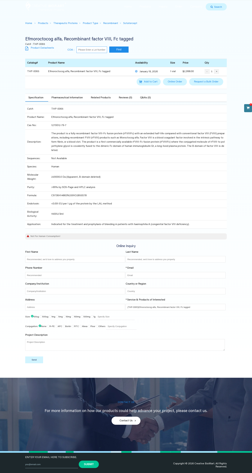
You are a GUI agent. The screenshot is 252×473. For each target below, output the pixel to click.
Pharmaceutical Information (67, 97)
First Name (31, 252)
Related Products (101, 97)
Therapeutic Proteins (65, 23)
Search (217, 7)
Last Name (132, 252)
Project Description (36, 335)
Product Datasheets (42, 48)
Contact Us (126, 420)
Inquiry (163, 6)
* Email (130, 268)
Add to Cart (151, 81)
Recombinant (110, 23)
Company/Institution (37, 284)
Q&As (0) (145, 97)
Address (30, 300)
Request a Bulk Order (206, 81)
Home (128, 6)
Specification (35, 97)
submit (89, 464)
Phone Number (33, 268)
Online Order (175, 81)
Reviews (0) (125, 97)
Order (178, 6)
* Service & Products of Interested (145, 300)
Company (196, 6)
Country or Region (136, 284)
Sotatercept (130, 23)
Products (145, 6)
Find (118, 49)
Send (34, 360)
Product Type (90, 23)
